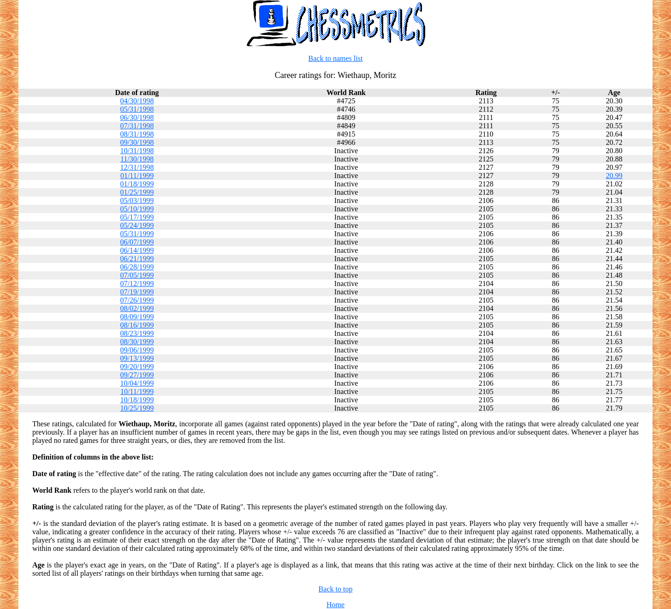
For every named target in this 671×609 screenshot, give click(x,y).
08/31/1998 (137, 134)
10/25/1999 (137, 408)
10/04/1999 (137, 383)
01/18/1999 (137, 184)
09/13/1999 (137, 358)
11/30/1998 (137, 159)
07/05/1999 (137, 275)
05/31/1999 (137, 234)
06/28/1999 (137, 267)
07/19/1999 (137, 292)
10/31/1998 (137, 151)
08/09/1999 (137, 317)
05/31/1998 (137, 109)
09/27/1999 (137, 375)
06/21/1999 (137, 259)
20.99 (614, 175)
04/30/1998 (137, 101)
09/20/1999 (137, 366)
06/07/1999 (137, 242)
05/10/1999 (137, 209)
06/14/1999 (137, 250)
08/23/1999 (137, 333)
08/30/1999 (137, 342)
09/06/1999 (137, 350)
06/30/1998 (137, 117)
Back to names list (336, 58)
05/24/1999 (137, 225)
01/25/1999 (137, 192)
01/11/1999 (137, 175)
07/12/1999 (137, 283)
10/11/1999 (137, 391)
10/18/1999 (137, 400)
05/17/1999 (137, 217)
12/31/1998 (137, 167)
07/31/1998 (137, 126)
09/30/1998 (137, 142)
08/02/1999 (137, 308)
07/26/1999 (137, 300)
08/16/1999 (137, 325)
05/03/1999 (137, 200)
